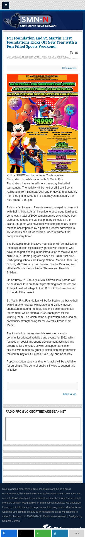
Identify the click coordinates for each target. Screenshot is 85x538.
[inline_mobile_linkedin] (60, 533)
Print (71, 53)
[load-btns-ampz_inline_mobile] (76, 533)
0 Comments (69, 68)
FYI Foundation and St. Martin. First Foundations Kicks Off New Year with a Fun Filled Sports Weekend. (42, 42)
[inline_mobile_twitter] (26, 533)
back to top (69, 394)
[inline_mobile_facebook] (9, 533)
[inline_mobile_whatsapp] (43, 533)
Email (76, 53)
